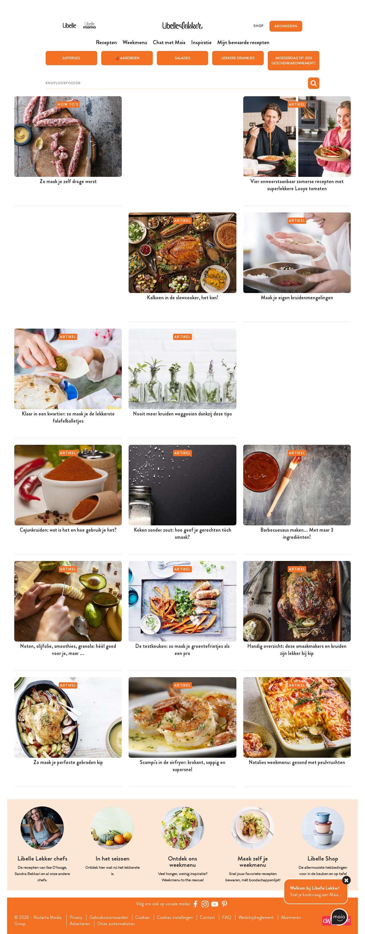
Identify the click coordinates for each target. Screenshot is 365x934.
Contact (207, 917)
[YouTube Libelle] (214, 903)
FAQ (227, 917)
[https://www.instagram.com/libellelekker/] (205, 903)
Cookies (142, 917)
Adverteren (79, 924)
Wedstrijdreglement (256, 917)
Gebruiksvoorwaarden (108, 917)
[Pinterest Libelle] (224, 903)
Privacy (75, 917)
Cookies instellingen (175, 917)
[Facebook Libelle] (195, 903)
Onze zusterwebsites (116, 924)
